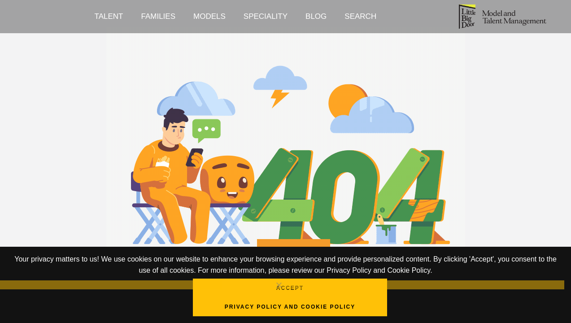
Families (158, 16)
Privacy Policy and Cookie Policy (290, 307)
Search (360, 16)
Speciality (266, 16)
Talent (109, 16)
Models (209, 16)
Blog (316, 16)
